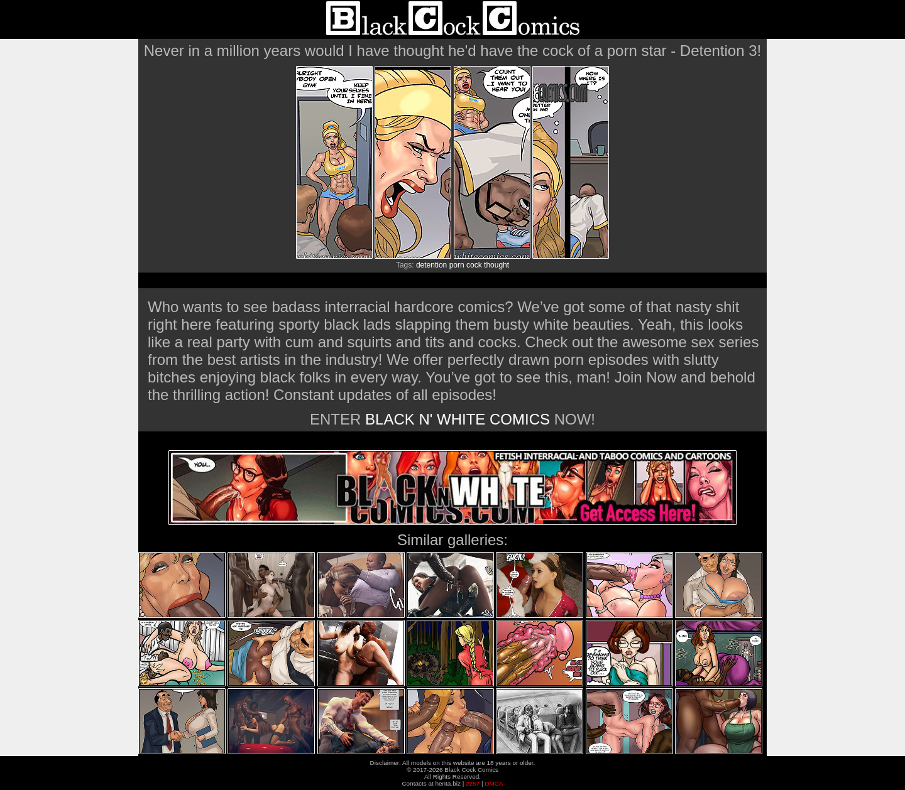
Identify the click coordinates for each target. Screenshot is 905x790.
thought (496, 265)
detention (431, 265)
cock (474, 265)
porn (456, 265)
